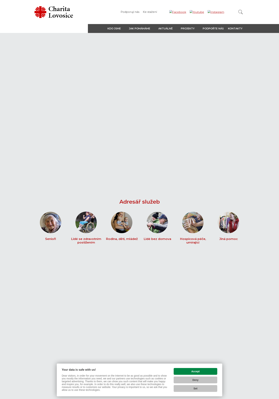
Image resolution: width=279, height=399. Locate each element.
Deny (195, 379)
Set (196, 387)
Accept (195, 370)
